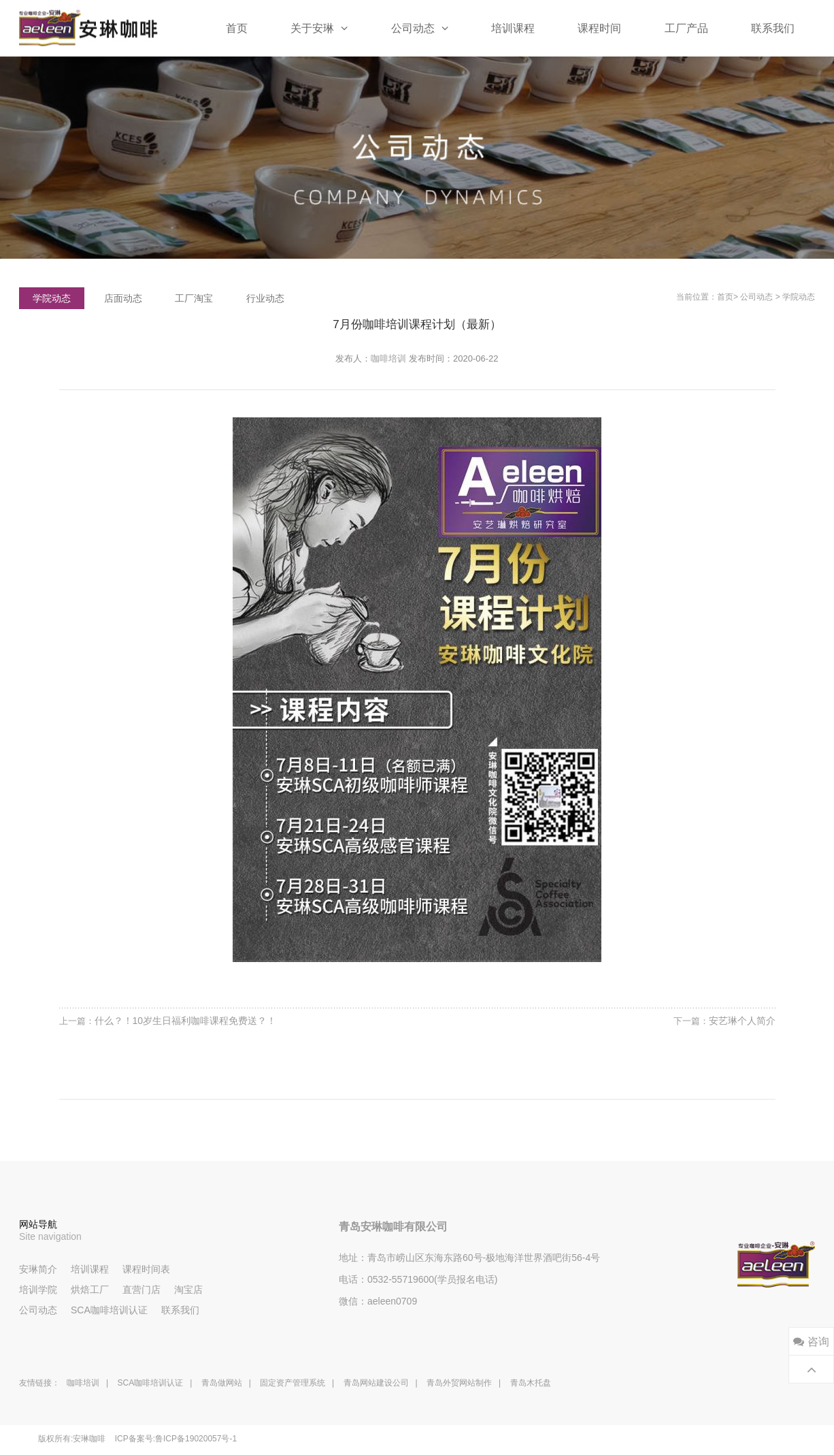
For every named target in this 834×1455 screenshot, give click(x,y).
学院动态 (798, 297)
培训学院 (38, 1289)
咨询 (811, 1341)
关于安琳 (319, 28)
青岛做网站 (221, 1383)
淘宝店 (188, 1289)
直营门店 (141, 1289)
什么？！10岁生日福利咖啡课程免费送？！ (186, 1020)
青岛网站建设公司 (376, 1383)
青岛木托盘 (530, 1383)
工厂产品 (686, 28)
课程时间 (599, 28)
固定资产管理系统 (292, 1383)
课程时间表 (146, 1269)
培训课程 (513, 28)
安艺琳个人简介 (742, 1020)
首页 (237, 28)
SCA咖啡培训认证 (109, 1310)
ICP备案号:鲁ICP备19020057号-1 (176, 1438)
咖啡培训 (388, 358)
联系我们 (773, 28)
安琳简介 (38, 1269)
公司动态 (419, 28)
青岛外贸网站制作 (459, 1383)
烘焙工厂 (90, 1289)
